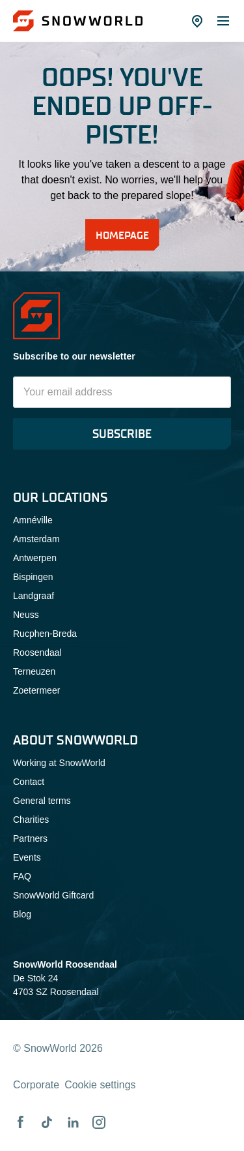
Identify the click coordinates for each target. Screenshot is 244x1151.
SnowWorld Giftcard (53, 895)
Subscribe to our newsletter (74, 356)
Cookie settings (99, 1084)
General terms (42, 800)
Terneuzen (34, 671)
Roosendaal (37, 652)
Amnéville (33, 520)
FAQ (22, 876)
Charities (31, 819)
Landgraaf (33, 596)
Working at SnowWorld (59, 763)
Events (27, 857)
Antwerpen (35, 558)
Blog (22, 914)
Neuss (26, 614)
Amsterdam (36, 539)
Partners (30, 838)
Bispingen (33, 577)
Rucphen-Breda (45, 633)
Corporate (36, 1084)
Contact (28, 781)
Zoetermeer (36, 690)
